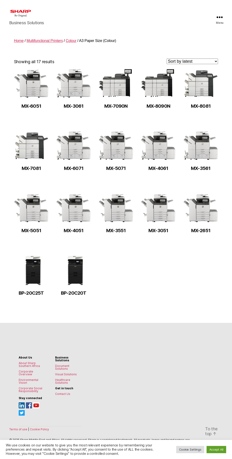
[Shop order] (192, 61)
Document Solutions (62, 367)
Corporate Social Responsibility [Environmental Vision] (30, 390)
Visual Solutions (66, 374)
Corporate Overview (26, 373)
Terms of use (18, 429)
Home (19, 41)
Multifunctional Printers (45, 41)
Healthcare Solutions (62, 381)
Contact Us (62, 394)
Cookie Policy (39, 429)
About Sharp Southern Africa (29, 364)
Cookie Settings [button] (190, 449)
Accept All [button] (216, 449)
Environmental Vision (28, 381)
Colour (71, 41)
